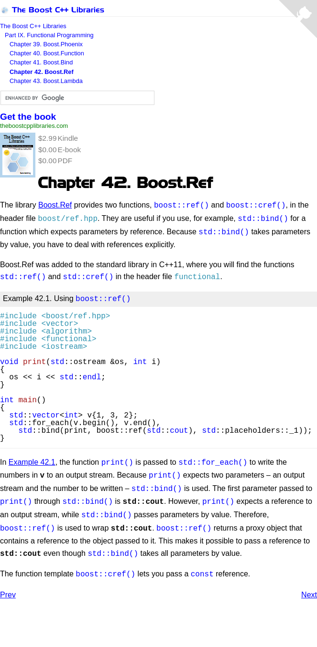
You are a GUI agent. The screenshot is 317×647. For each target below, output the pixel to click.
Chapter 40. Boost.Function (47, 53)
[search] (76, 98)
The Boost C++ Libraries (52, 9)
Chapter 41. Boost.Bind (41, 62)
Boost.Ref (55, 205)
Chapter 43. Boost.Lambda (46, 80)
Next (309, 582)
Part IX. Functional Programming (49, 35)
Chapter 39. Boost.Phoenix (46, 44)
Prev (8, 582)
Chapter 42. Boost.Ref (42, 71)
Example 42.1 (32, 457)
